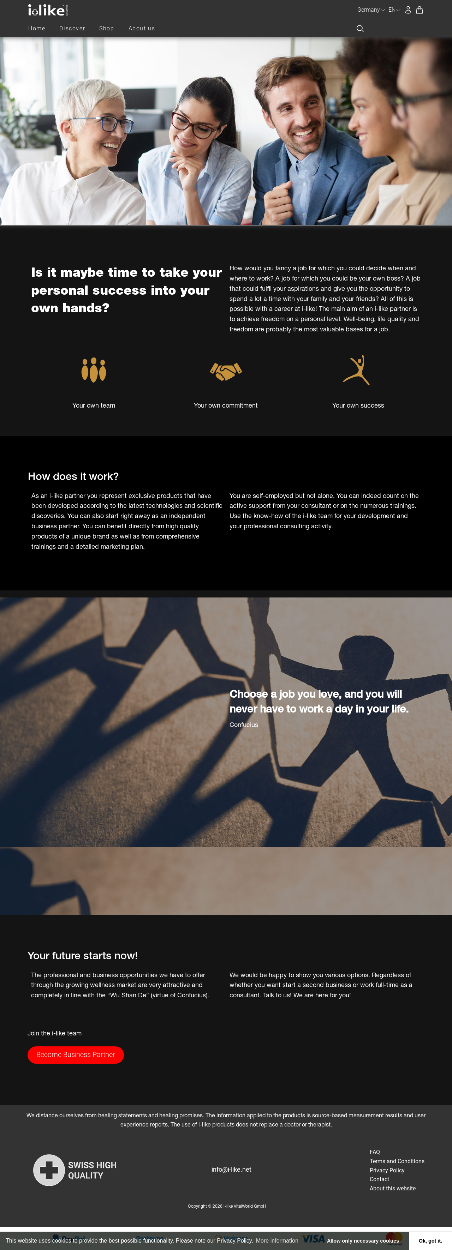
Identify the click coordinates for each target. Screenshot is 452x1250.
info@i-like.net (231, 1169)
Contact (379, 1179)
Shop (106, 28)
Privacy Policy (387, 1170)
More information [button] (277, 1241)
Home (36, 28)
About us (142, 28)
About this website (393, 1188)
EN (394, 9)
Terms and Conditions (397, 1161)
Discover (72, 28)
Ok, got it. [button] (430, 1241)
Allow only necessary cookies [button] (363, 1241)
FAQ (375, 1152)
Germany (371, 9)
